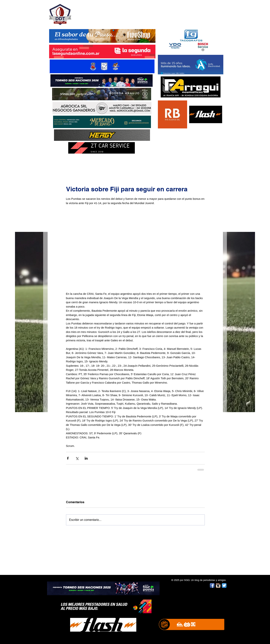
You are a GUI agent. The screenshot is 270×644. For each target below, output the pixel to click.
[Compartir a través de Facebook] (68, 458)
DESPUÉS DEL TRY (100, 12)
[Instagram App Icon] (218, 585)
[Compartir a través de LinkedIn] (86, 458)
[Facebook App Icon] (212, 585)
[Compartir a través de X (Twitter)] (77, 458)
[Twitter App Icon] (224, 585)
